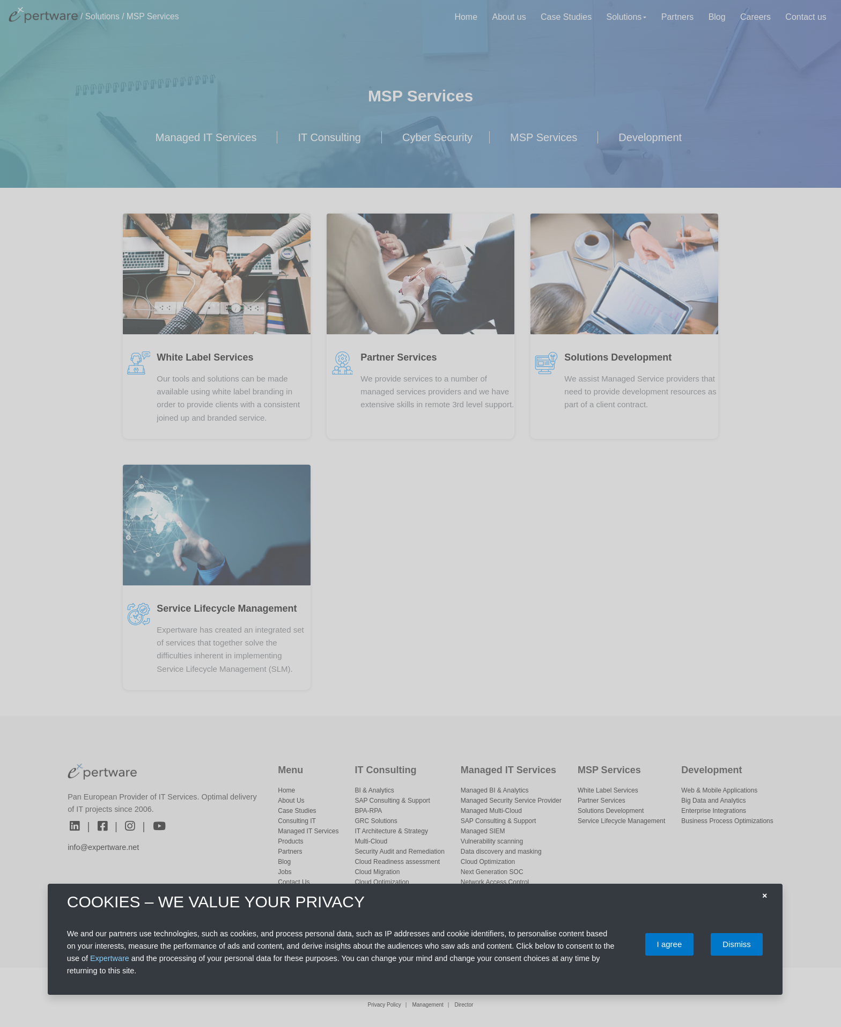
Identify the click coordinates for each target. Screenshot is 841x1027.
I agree (669, 944)
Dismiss (736, 944)
